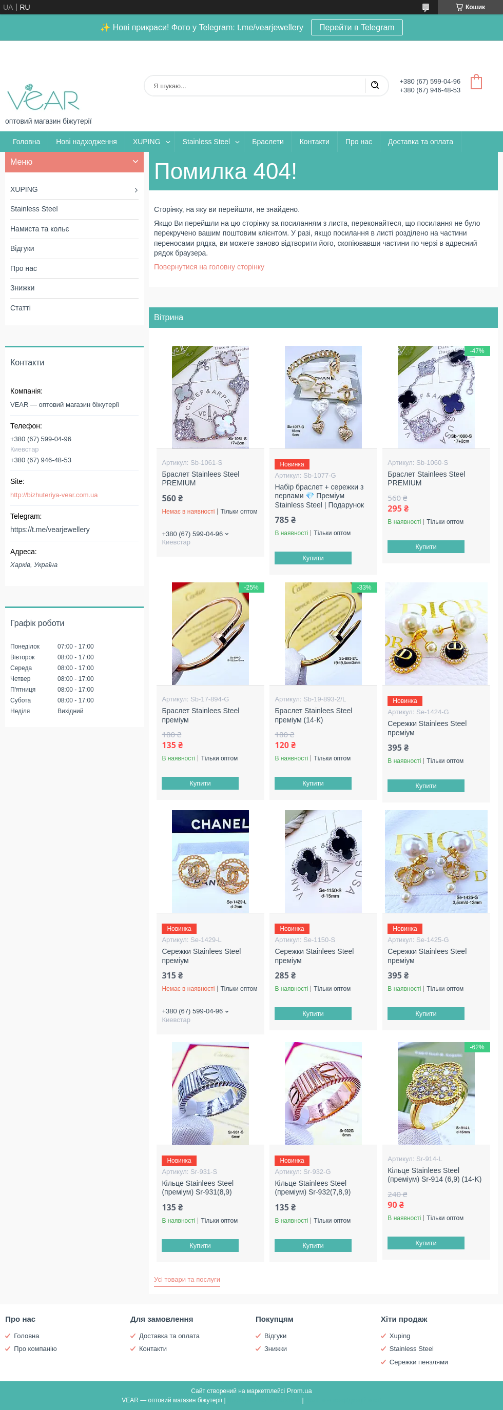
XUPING (147, 142)
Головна (26, 142)
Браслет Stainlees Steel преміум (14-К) (313, 715)
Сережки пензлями (419, 1362)
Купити (313, 558)
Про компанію (35, 1349)
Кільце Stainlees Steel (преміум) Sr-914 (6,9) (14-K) (434, 1175)
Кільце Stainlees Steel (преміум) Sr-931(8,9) (198, 1188)
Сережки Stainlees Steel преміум (427, 728)
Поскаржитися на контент (263, 1400)
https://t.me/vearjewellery (50, 529)
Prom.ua (299, 1391)
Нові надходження (86, 142)
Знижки (22, 288)
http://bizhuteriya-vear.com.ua (54, 495)
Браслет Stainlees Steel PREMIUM (200, 478)
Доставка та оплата (420, 142)
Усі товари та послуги (187, 1279)
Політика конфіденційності (343, 1400)
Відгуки (22, 248)
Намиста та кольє (39, 229)
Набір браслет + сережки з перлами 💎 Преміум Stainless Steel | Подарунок (319, 496)
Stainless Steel (206, 142)
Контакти (315, 142)
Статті (20, 308)
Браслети (267, 142)
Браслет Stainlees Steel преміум (200, 715)
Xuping (400, 1336)
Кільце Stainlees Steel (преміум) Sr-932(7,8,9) (313, 1188)
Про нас (358, 142)
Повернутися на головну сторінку (209, 267)
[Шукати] (374, 86)
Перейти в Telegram (357, 27)
